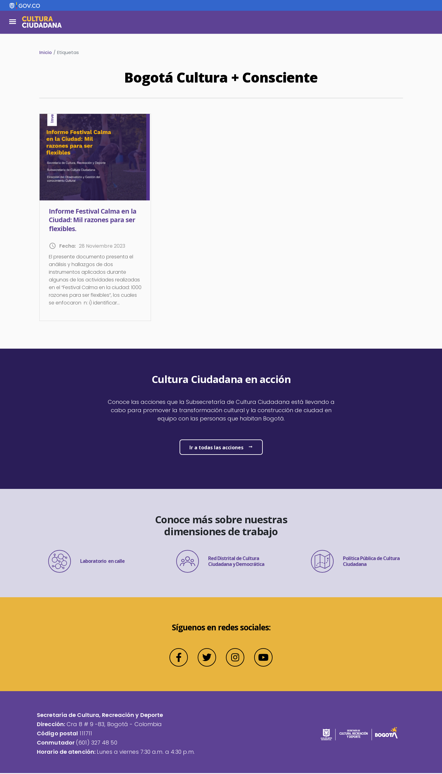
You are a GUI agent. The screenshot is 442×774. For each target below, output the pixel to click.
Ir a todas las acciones (216, 448)
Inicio (45, 52)
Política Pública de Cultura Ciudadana (355, 562)
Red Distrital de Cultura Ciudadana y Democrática (220, 562)
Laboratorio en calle (86, 562)
